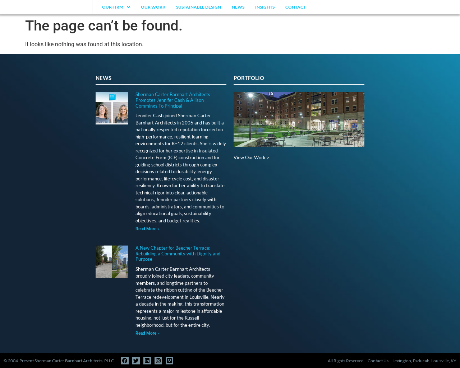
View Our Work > (252, 157)
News (238, 7)
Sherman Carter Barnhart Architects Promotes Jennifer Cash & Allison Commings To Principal (172, 99)
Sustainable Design (198, 7)
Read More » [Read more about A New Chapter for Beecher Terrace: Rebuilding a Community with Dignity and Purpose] (147, 333)
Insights (265, 7)
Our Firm (116, 7)
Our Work (153, 7)
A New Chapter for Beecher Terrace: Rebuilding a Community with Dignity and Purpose (177, 253)
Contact (295, 7)
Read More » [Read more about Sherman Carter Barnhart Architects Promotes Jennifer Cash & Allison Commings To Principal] (147, 228)
